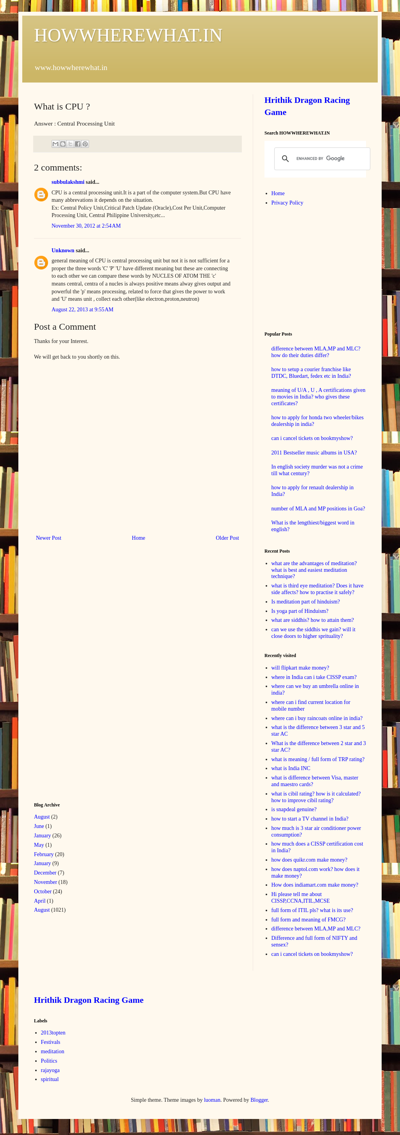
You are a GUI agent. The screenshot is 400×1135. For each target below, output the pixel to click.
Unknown (63, 250)
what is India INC (291, 768)
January (42, 836)
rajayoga (50, 1070)
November (45, 882)
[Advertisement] (92, 670)
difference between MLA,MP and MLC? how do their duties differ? (316, 352)
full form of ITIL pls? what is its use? (312, 910)
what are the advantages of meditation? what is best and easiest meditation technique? (314, 570)
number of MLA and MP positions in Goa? (318, 509)
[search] (321, 158)
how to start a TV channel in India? (309, 819)
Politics (49, 1061)
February (44, 854)
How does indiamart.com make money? (315, 885)
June (39, 826)
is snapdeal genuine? (294, 809)
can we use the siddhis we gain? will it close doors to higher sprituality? (313, 633)
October (43, 891)
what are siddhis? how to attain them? (312, 620)
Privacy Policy (287, 203)
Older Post (227, 538)
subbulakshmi (68, 182)
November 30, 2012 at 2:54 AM (86, 226)
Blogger (259, 1100)
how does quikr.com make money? (309, 860)
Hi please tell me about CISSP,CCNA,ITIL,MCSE (300, 897)
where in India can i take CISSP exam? (314, 677)
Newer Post (48, 538)
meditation (52, 1051)
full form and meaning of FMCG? (308, 920)
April (40, 901)
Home (138, 538)
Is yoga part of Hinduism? (300, 611)
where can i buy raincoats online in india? (317, 718)
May (39, 845)
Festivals (51, 1042)
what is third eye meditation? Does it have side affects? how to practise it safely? (317, 589)
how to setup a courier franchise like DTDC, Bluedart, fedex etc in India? (311, 372)
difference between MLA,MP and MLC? (316, 929)
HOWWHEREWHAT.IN (128, 35)
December (45, 873)
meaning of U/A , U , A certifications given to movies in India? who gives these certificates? (318, 396)
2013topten (53, 1033)
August (42, 817)
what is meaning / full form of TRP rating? (318, 759)
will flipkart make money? (300, 668)
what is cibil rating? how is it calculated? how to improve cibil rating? (316, 797)
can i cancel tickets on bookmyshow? (312, 438)
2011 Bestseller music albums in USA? (314, 453)
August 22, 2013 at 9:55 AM (82, 309)
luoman (212, 1100)
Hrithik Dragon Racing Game (89, 1000)
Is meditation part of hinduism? (305, 602)
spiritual (50, 1079)
